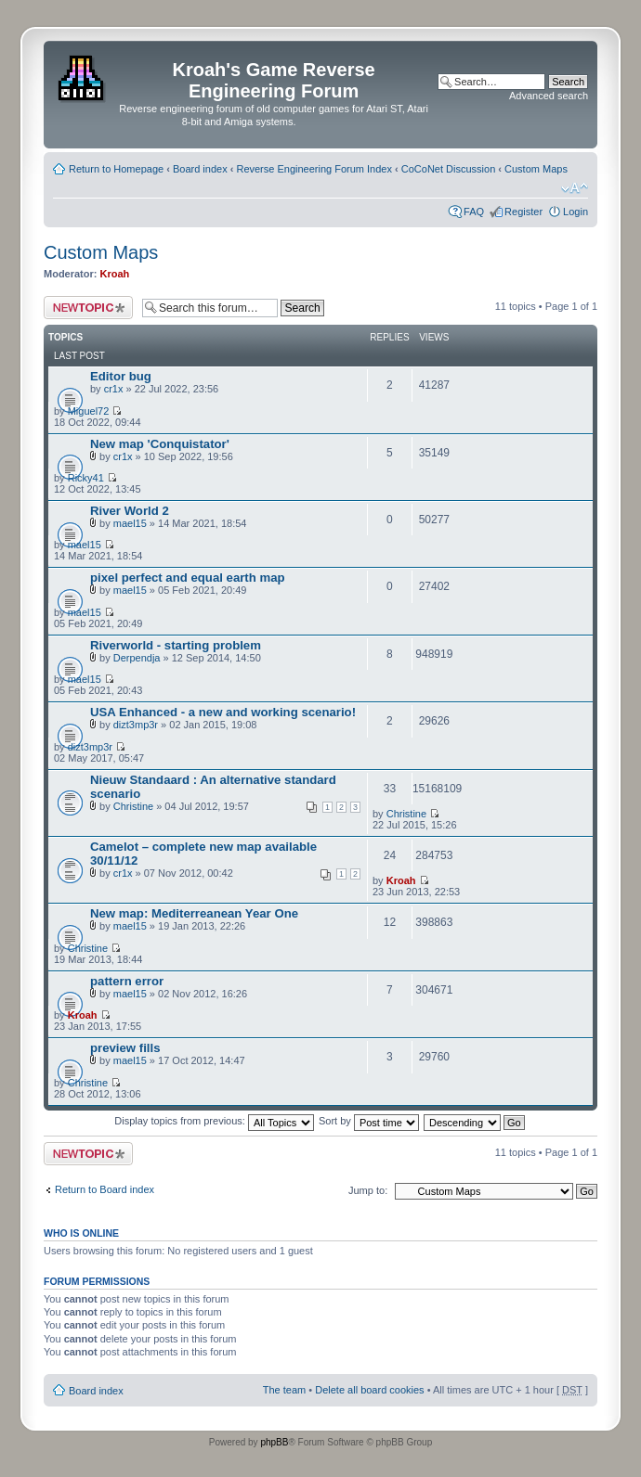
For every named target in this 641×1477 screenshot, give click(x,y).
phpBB (274, 1442)
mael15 (130, 523)
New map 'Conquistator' (159, 444)
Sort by (369, 1120)
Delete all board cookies (369, 1389)
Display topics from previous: (214, 1120)
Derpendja (137, 657)
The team (284, 1389)
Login (575, 211)
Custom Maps (536, 168)
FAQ (474, 211)
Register (523, 211)
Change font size (574, 188)
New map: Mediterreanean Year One (194, 913)
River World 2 (129, 511)
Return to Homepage (116, 168)
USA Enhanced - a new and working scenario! (223, 712)
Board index (200, 168)
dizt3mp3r (135, 724)
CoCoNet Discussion (448, 168)
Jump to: (367, 1190)
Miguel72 (89, 411)
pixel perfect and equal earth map (187, 577)
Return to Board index (104, 1189)
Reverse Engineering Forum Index (314, 168)
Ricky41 (86, 477)
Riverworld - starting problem (175, 645)
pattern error (127, 981)
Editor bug (120, 376)
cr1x (114, 388)
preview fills (125, 1048)
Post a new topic (88, 307)
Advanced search (548, 95)
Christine (133, 806)
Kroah (115, 273)
